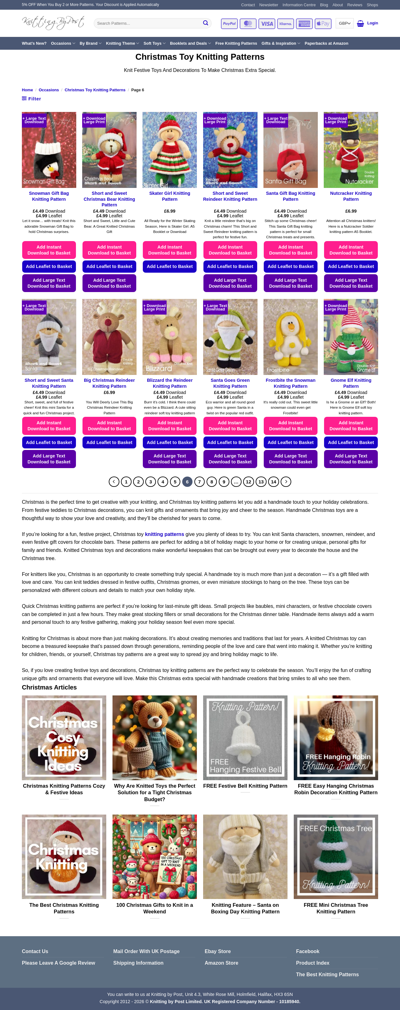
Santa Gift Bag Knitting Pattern (290, 196)
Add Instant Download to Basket (49, 250)
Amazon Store (221, 963)
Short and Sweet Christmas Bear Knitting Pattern (109, 199)
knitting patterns (164, 534)
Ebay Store (218, 951)
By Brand (91, 43)
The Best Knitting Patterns (327, 974)
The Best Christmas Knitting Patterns (64, 908)
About (337, 5)
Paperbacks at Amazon (326, 43)
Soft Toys (154, 43)
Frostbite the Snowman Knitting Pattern (290, 383)
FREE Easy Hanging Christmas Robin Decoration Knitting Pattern (336, 789)
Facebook (308, 951)
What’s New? (34, 43)
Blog (324, 5)
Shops (372, 5)
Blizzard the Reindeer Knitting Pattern (169, 383)
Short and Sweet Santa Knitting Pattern (49, 383)
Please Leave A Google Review (58, 963)
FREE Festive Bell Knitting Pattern (245, 786)
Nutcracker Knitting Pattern (351, 196)
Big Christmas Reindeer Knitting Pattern (109, 383)
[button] (360, 23)
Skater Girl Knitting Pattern (169, 196)
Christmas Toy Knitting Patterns (95, 90)
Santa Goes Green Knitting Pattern (230, 383)
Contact (248, 5)
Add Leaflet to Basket (49, 266)
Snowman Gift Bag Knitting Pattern (49, 196)
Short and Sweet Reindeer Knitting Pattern (230, 196)
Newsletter (268, 5)
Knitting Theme (122, 43)
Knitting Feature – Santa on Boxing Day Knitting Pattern (245, 908)
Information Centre (299, 5)
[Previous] (114, 482)
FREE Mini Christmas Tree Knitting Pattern (336, 908)
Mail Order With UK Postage (146, 951)
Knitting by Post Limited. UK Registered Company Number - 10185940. (225, 1001)
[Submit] (205, 23)
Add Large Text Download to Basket (49, 283)
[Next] (286, 482)
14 (273, 481)
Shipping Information (138, 963)
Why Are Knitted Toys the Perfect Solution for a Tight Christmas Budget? (154, 792)
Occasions (63, 43)
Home (27, 90)
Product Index (313, 963)
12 (248, 481)
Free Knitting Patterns (236, 43)
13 (261, 481)
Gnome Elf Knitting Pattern (351, 383)
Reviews (354, 5)
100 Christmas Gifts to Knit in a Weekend (154, 908)
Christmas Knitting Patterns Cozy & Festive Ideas (64, 789)
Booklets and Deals (190, 43)
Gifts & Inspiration (281, 43)
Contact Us (35, 951)
